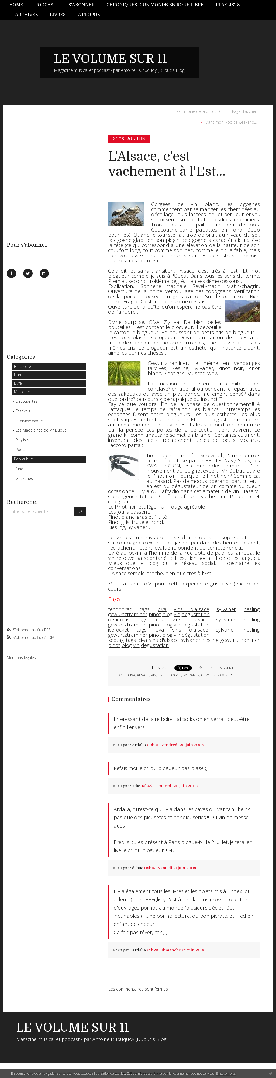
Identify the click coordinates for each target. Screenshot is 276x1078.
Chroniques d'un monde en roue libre (155, 4)
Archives (26, 14)
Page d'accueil (244, 111)
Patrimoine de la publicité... (199, 111)
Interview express (31, 420)
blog (167, 614)
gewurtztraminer (127, 614)
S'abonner (81, 4)
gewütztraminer (216, 675)
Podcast (45, 4)
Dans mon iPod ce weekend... (231, 122)
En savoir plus (226, 1073)
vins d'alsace (191, 609)
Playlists (228, 4)
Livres (58, 14)
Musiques (22, 391)
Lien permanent (215, 667)
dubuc (137, 868)
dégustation (196, 614)
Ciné (19, 468)
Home (16, 4)
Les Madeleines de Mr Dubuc (41, 430)
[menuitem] (19, 5)
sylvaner (226, 609)
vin (177, 614)
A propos (89, 14)
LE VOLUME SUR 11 (110, 59)
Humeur (21, 374)
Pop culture (24, 459)
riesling (252, 609)
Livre (18, 383)
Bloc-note (22, 366)
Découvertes (26, 401)
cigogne (173, 675)
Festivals (23, 410)
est (161, 675)
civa (162, 609)
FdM (136, 786)
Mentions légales (21, 657)
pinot (155, 614)
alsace (143, 675)
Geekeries (24, 478)
